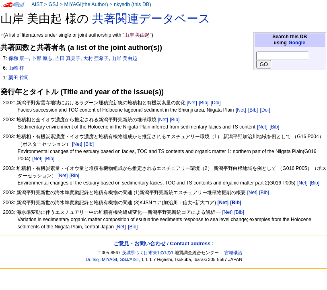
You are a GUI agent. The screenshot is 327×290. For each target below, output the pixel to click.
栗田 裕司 (18, 78)
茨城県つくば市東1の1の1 (148, 252)
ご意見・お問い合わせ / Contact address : (163, 243)
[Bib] (203, 103)
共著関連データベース (151, 18)
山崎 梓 (16, 68)
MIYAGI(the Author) (86, 4)
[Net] (192, 103)
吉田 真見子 (67, 58)
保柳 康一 (18, 58)
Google (296, 43)
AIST (37, 4)
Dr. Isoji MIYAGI (101, 259)
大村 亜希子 (96, 58)
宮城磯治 (233, 252)
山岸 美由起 (124, 58)
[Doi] (216, 103)
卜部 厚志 (42, 58)
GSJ (53, 4)
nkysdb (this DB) (132, 4)
